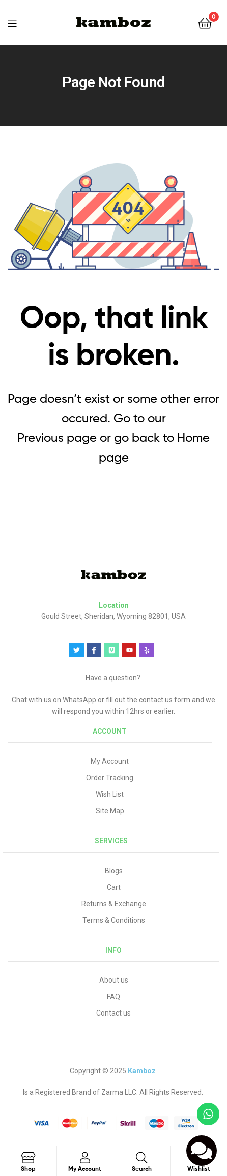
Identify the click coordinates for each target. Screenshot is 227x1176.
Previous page (57, 437)
